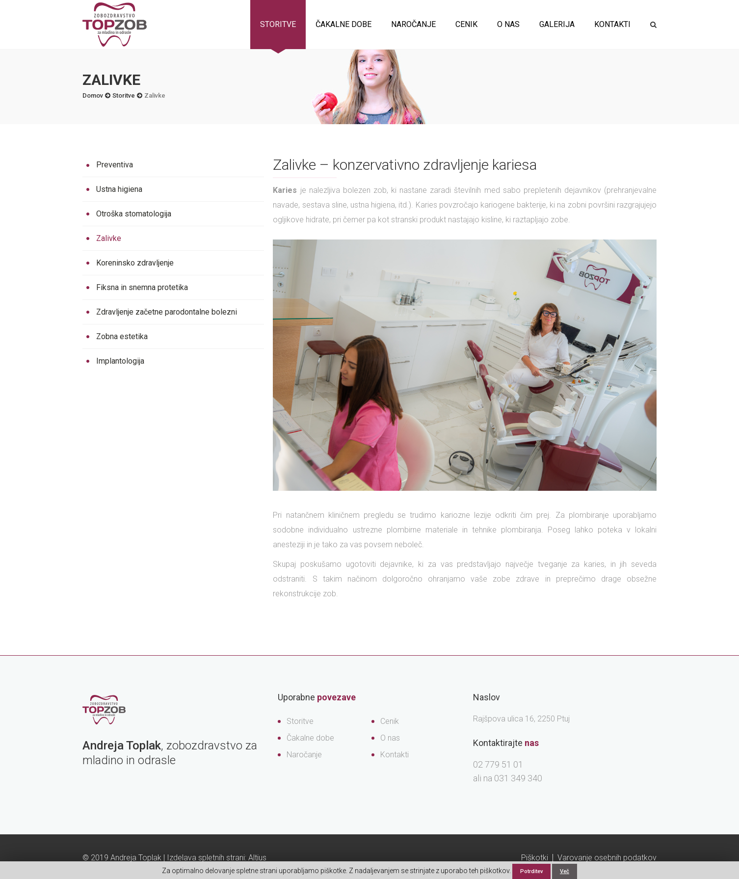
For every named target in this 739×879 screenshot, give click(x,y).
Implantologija (120, 361)
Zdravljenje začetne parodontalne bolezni (166, 312)
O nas (508, 24)
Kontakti (612, 24)
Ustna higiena (119, 189)
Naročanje (413, 24)
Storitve (278, 24)
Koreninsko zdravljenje (135, 262)
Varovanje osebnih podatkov (607, 857)
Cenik (466, 24)
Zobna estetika (122, 336)
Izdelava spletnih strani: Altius (216, 857)
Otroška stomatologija (133, 213)
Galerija (557, 24)
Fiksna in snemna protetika (142, 287)
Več (564, 871)
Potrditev (531, 871)
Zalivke (108, 238)
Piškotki (534, 857)
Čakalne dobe (343, 24)
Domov (92, 95)
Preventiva (114, 164)
